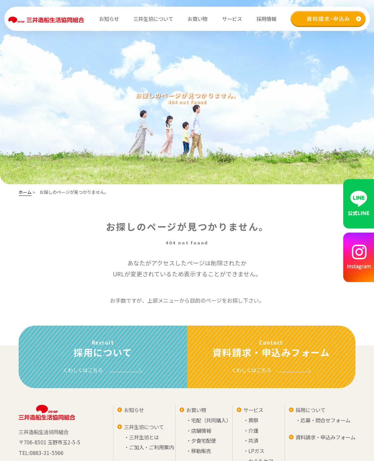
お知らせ (108, 19)
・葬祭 (321, 421)
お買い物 (242, 411)
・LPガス (324, 453)
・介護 (321, 432)
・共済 (321, 443)
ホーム (25, 192)
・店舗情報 (245, 432)
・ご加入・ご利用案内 (171, 449)
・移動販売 (245, 453)
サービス (323, 411)
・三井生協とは (163, 439)
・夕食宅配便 (248, 443)
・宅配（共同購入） (256, 421)
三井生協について (166, 428)
